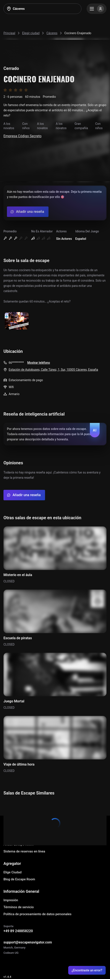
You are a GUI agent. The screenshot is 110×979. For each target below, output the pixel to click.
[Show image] (16, 321)
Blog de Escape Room (19, 879)
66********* (16, 362)
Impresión (10, 900)
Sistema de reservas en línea (24, 851)
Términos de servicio (18, 907)
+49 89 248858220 (18, 931)
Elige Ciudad (12, 872)
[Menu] (97, 8)
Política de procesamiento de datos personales (37, 914)
